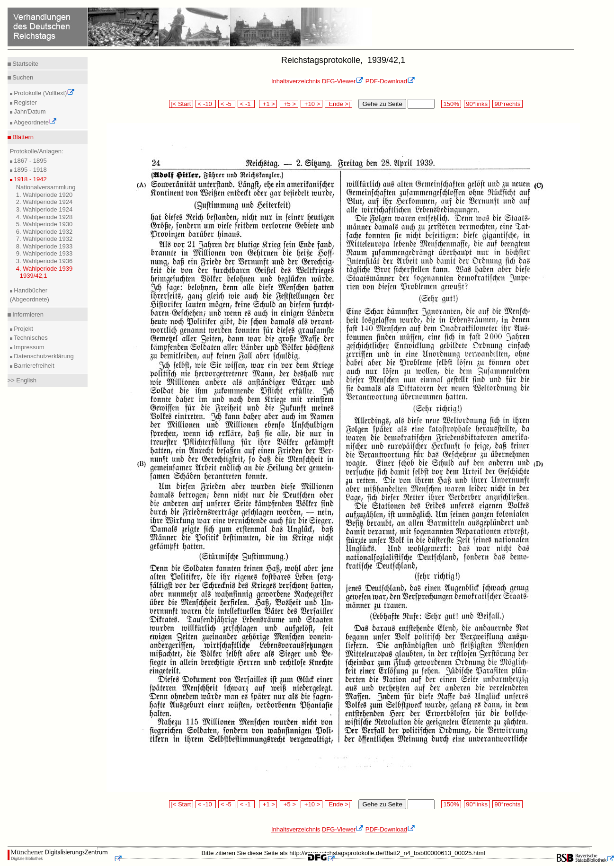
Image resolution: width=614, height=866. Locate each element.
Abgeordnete (34, 122)
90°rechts (507, 103)
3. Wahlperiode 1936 (44, 261)
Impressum (28, 347)
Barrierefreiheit (33, 365)
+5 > (289, 103)
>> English (22, 380)
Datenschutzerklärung (43, 356)
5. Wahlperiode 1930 (44, 224)
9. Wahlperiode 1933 (44, 253)
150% (451, 103)
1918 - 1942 (29, 179)
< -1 (246, 103)
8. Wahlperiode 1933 (44, 246)
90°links (476, 103)
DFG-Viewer (343, 81)
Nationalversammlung (46, 187)
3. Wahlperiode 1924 (44, 209)
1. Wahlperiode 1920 (44, 194)
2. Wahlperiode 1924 (44, 201)
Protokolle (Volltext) (43, 93)
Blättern (22, 137)
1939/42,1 (33, 275)
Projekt (22, 328)
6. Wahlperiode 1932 (44, 231)
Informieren (27, 314)
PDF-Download (390, 81)
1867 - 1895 (29, 160)
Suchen (22, 77)
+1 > (268, 103)
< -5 (227, 103)
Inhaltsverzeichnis (295, 81)
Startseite (25, 63)
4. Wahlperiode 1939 (44, 268)
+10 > (311, 103)
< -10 (205, 103)
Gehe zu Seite (382, 103)
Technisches (30, 337)
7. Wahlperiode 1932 (44, 238)
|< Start (181, 103)
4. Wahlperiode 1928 (44, 217)
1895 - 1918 (29, 169)
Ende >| (338, 103)
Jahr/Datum (29, 111)
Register (24, 102)
